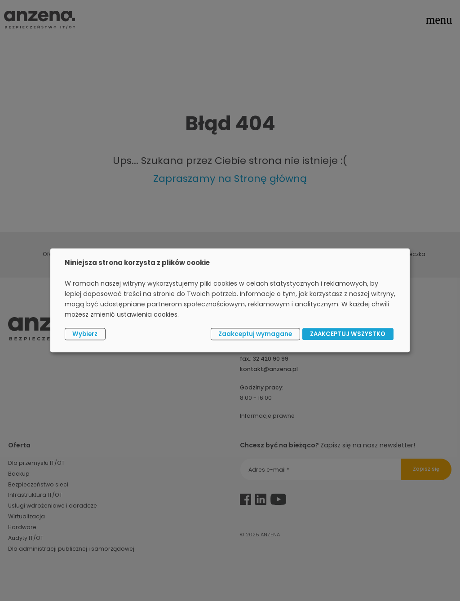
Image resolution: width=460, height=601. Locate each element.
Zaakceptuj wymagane (255, 334)
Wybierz (84, 334)
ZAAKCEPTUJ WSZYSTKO (347, 334)
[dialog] (230, 300)
